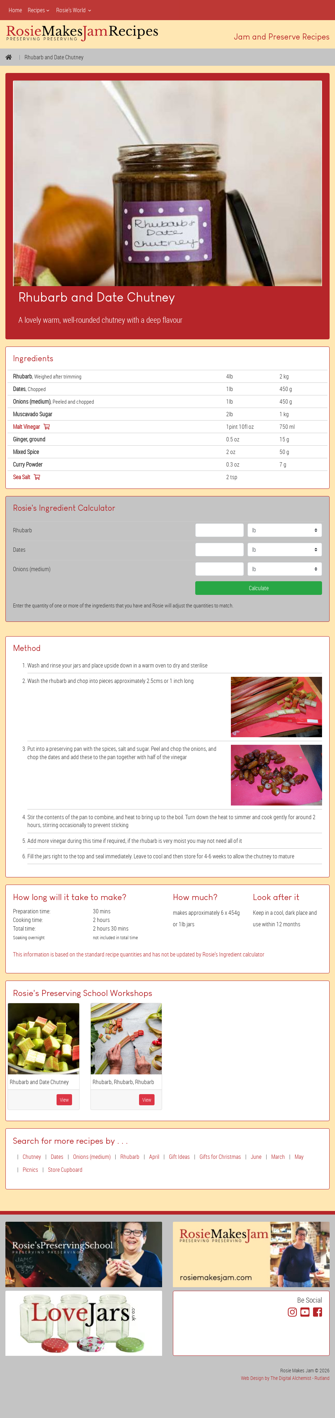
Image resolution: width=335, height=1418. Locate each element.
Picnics (30, 1170)
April (154, 1157)
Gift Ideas (179, 1157)
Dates (57, 1157)
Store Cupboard (65, 1170)
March (278, 1157)
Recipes (39, 10)
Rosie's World (74, 10)
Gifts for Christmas (220, 1157)
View (64, 1099)
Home (15, 10)
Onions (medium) (92, 1157)
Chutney (32, 1157)
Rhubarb (129, 1157)
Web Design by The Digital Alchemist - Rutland (285, 1378)
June (256, 1157)
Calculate (259, 588)
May (299, 1157)
